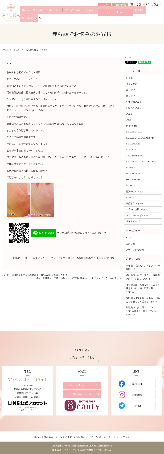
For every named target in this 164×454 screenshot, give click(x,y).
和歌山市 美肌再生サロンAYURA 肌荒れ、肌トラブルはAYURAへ (141, 311)
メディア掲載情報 (135, 249)
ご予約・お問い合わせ (115, 12)
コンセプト (65, 19)
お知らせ (130, 243)
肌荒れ (97, 258)
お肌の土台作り (21, 258)
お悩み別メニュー (111, 19)
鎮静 (112, 258)
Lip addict (130, 185)
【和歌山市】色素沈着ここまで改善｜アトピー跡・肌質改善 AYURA (143, 288)
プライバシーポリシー (137, 215)
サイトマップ (132, 221)
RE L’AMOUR (133, 144)
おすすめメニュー (80, 19)
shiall (128, 197)
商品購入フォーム (135, 203)
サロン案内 (51, 19)
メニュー (95, 19)
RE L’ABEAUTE (134, 132)
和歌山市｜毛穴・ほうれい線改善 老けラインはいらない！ (143, 277)
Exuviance (130, 168)
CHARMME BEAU (135, 156)
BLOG (17, 50)
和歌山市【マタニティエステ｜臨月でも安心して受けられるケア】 (143, 300)
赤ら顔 (105, 258)
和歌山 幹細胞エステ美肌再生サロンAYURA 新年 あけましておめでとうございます (77, 278)
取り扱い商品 (148, 19)
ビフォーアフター (57, 258)
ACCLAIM (131, 149)
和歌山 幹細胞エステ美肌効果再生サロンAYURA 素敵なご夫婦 (35, 275)
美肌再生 (88, 258)
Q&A (125, 19)
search (161, 19)
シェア (128, 58)
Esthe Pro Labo (133, 179)
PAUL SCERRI (133, 173)
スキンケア (42, 258)
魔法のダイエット (135, 191)
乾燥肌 (71, 258)
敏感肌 (79, 258)
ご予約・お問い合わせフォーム (82, 385)
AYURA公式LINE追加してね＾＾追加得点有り (68, 232)
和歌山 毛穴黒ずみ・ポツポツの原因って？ (143, 267)
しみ (32, 258)
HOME (41, 19)
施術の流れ (135, 19)
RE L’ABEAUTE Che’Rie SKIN (141, 161)
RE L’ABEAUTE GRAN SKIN (140, 138)
